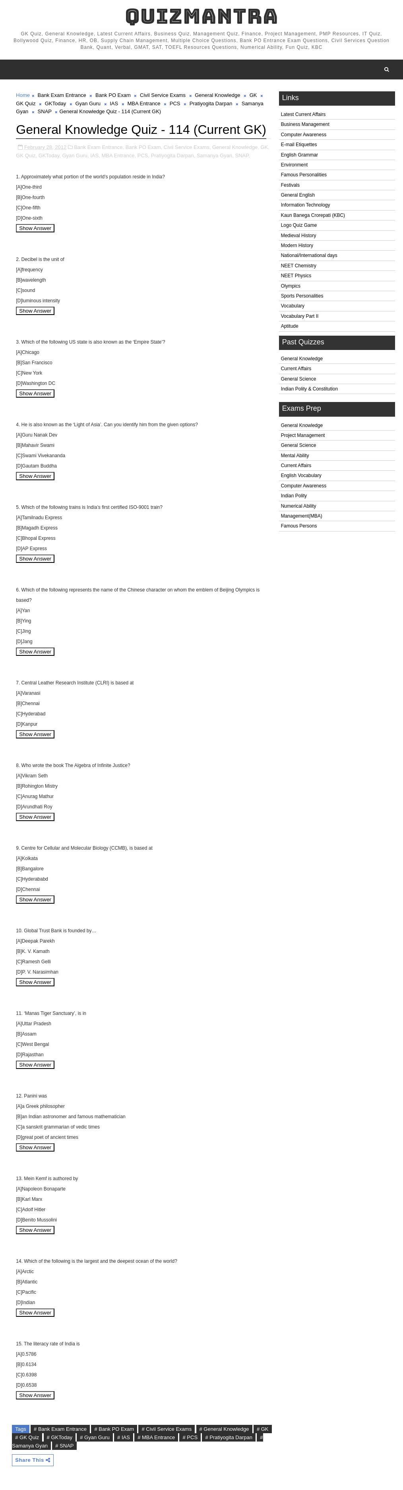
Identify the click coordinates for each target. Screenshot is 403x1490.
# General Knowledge (224, 1429)
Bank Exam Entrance (62, 95)
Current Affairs (296, 368)
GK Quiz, (26, 155)
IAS (114, 103)
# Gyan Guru (94, 1437)
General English (298, 195)
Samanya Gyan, (215, 155)
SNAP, (242, 155)
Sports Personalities (302, 296)
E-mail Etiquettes (299, 144)
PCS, (143, 155)
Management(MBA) (301, 516)
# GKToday (59, 1437)
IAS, (95, 155)
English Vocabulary (301, 475)
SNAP (45, 111)
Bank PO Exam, (144, 147)
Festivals (290, 185)
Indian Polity (294, 496)
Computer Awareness (304, 134)
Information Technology (305, 205)
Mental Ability (295, 455)
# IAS (123, 1437)
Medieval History (298, 235)
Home (23, 95)
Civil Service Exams (163, 95)
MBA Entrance (143, 103)
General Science (298, 379)
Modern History (297, 245)
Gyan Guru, (75, 155)
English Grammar (299, 155)
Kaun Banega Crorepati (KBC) (313, 215)
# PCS (190, 1437)
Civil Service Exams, (187, 147)
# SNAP (64, 1446)
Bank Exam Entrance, (99, 147)
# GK (263, 1429)
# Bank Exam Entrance (60, 1429)
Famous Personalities (304, 175)
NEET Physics (296, 275)
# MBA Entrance (156, 1437)
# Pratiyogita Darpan (228, 1437)
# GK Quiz (27, 1437)
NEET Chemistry (298, 266)
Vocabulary (292, 306)
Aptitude (289, 326)
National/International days (309, 255)
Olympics (290, 286)
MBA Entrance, (118, 155)
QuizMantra (201, 16)
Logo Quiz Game (299, 225)
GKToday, (50, 155)
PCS (175, 103)
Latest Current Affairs (303, 114)
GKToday (55, 103)
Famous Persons (299, 526)
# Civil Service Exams (166, 1429)
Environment (294, 165)
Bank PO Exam (113, 95)
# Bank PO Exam (114, 1429)
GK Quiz (25, 103)
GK (253, 95)
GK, (264, 147)
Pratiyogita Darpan (211, 103)
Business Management (305, 124)
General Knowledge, (235, 147)
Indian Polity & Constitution (309, 389)
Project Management (303, 435)
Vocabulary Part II (300, 316)
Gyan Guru (88, 103)
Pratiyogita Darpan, (173, 155)
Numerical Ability (298, 506)
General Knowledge (302, 358)
